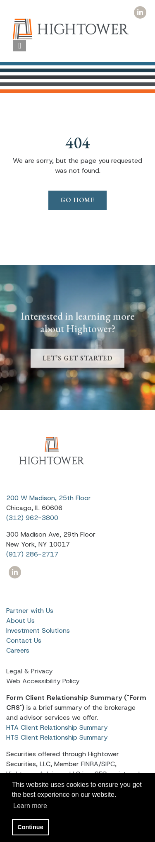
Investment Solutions (38, 630)
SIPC (108, 764)
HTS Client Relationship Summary (56, 737)
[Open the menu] (19, 45)
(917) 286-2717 (32, 554)
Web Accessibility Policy (42, 681)
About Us (20, 620)
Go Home (77, 200)
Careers (17, 650)
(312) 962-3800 (32, 517)
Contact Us (23, 640)
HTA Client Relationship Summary (56, 727)
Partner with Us (29, 610)
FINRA (89, 764)
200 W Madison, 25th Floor (48, 498)
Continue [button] (30, 827)
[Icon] (140, 12)
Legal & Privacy (29, 671)
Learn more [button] (30, 805)
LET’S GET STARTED (77, 365)
